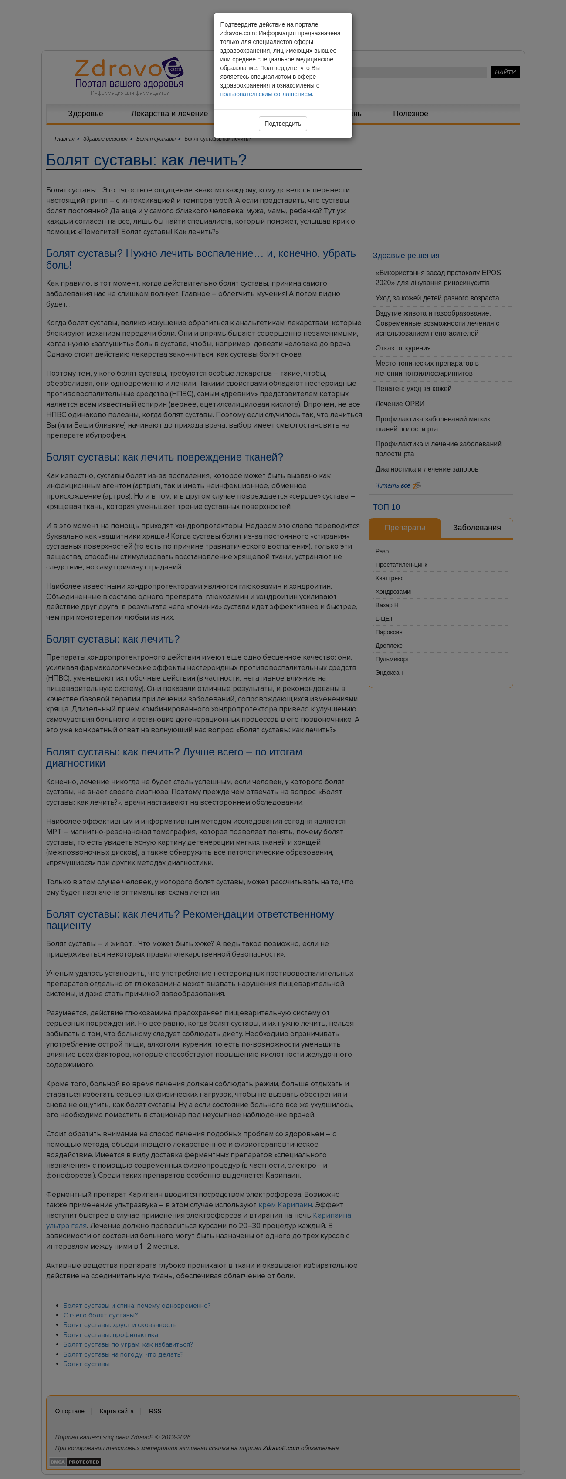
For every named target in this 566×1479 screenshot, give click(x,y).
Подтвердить (282, 123)
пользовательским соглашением (266, 94)
